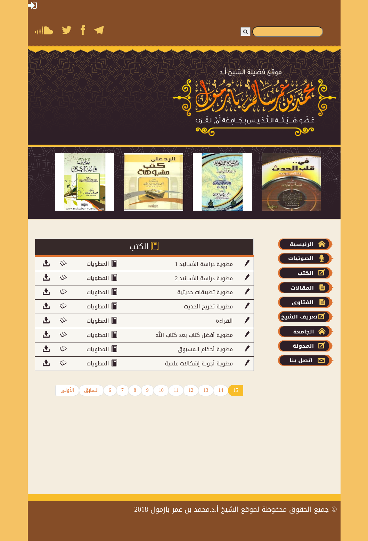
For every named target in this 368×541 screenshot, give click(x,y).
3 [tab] (178, 215)
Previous (32, 178)
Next (335, 178)
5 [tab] (199, 215)
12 (190, 390)
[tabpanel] (89, 182)
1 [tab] (158, 215)
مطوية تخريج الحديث (208, 306)
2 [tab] (168, 215)
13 (205, 390)
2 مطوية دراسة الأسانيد (204, 278)
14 (220, 390)
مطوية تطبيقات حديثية (205, 292)
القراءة (224, 320)
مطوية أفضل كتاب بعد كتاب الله (194, 335)
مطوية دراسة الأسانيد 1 (204, 264)
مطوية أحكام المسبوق (205, 349)
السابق (91, 390)
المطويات (99, 264)
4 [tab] (189, 215)
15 (235, 390)
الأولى (67, 390)
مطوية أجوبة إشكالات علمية (199, 363)
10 (161, 390)
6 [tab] (210, 215)
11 (176, 390)
